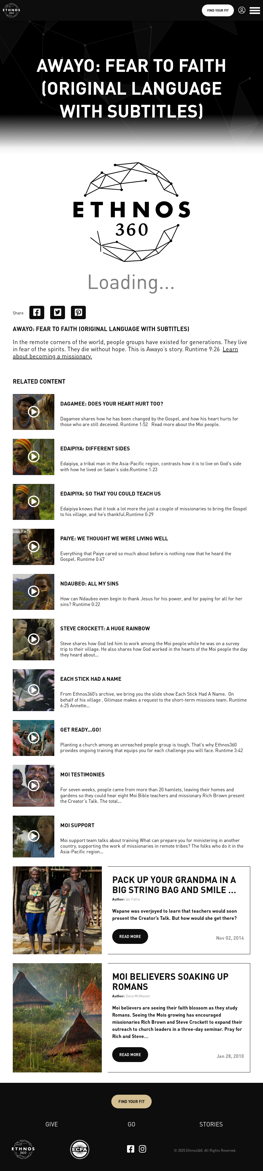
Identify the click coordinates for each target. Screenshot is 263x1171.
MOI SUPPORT (77, 825)
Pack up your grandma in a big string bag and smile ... (174, 884)
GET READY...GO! (80, 729)
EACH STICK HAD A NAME (90, 678)
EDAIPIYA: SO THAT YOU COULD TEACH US (110, 493)
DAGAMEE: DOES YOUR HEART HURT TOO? (111, 403)
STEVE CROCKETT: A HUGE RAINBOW (105, 628)
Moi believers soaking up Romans (170, 981)
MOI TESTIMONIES (82, 774)
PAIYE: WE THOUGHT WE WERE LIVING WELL (114, 538)
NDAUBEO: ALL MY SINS (89, 583)
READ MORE (130, 936)
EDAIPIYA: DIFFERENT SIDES (95, 448)
